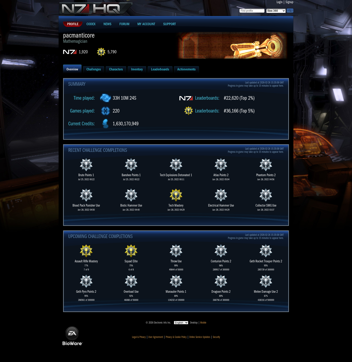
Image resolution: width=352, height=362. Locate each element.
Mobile (203, 322)
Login (279, 2)
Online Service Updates (199, 337)
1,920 (83, 51)
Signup (289, 2)
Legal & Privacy (139, 337)
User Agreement (155, 337)
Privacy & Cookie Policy (176, 337)
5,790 (112, 51)
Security (216, 337)
